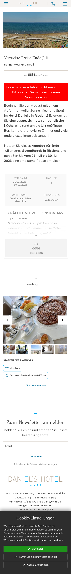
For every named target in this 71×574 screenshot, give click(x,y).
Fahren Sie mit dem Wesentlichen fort (35, 557)
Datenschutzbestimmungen (43, 464)
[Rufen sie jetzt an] (53, 4)
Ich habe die (37, 464)
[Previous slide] (7, 320)
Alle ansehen (35, 385)
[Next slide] (62, 320)
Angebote (40, 435)
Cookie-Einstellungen (35, 564)
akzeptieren (35, 548)
